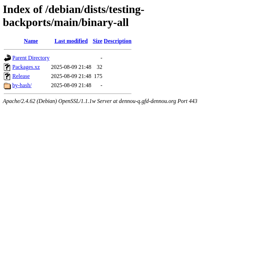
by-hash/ (22, 85)
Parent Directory (30, 58)
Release (21, 76)
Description (118, 41)
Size (97, 41)
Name (31, 41)
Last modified (71, 41)
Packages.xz (26, 67)
